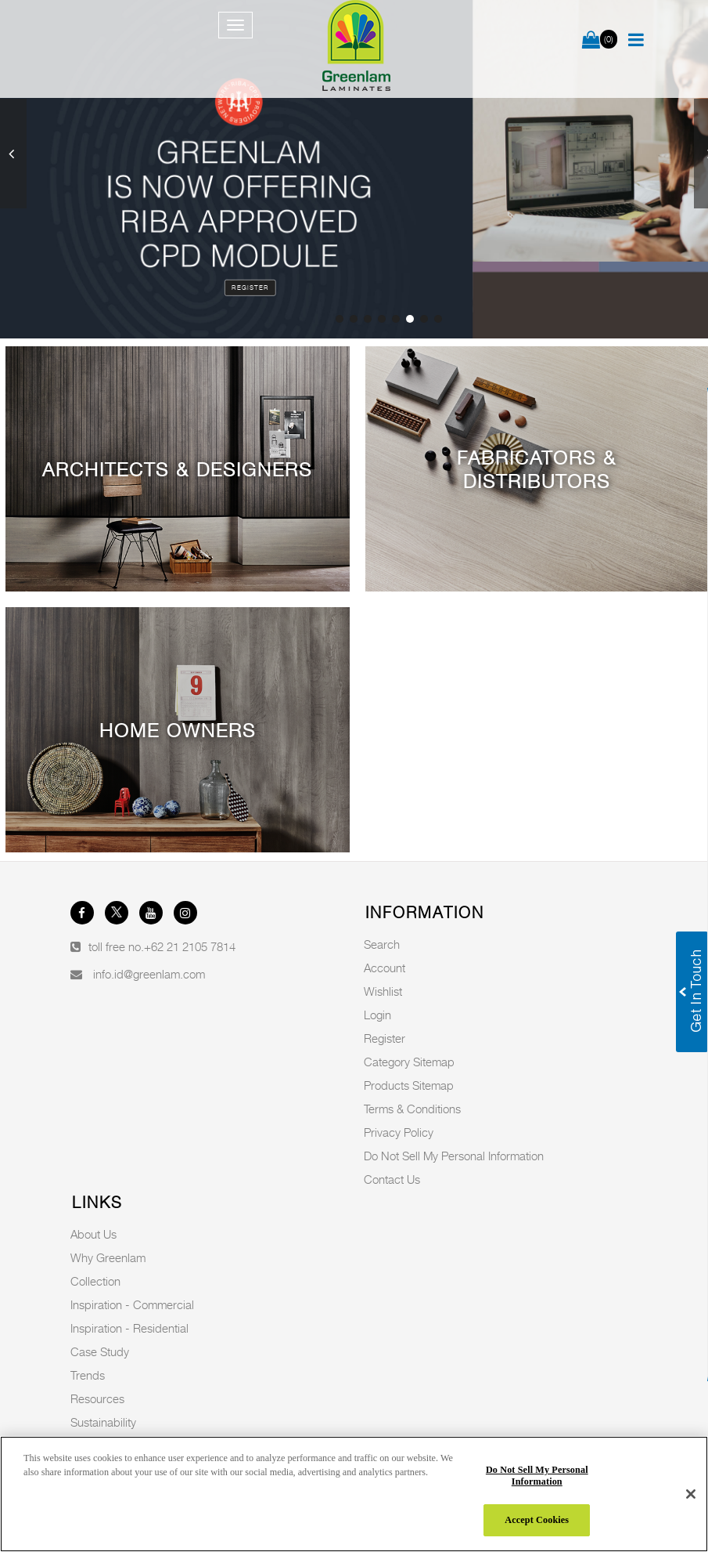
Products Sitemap (409, 1085)
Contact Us (392, 1179)
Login (377, 1015)
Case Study (99, 1351)
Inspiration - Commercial (132, 1304)
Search (382, 944)
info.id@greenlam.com (149, 974)
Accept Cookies (537, 1519)
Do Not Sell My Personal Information (454, 1156)
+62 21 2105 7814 (189, 946)
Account (384, 968)
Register (250, 287)
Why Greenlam (108, 1257)
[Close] (691, 1494)
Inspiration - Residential (129, 1328)
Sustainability (103, 1422)
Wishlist (383, 991)
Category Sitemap (409, 1062)
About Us (93, 1234)
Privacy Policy (398, 1132)
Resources (97, 1398)
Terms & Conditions (412, 1109)
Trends (87, 1375)
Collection (95, 1281)
